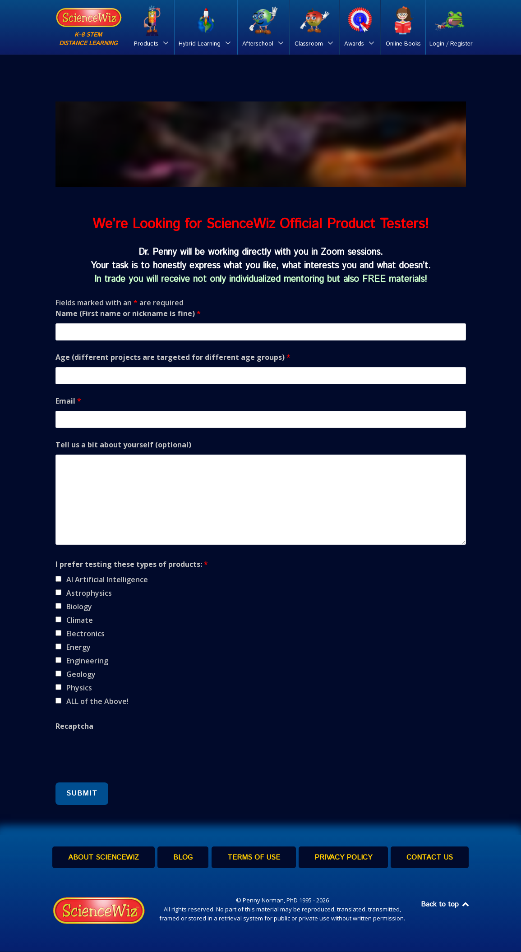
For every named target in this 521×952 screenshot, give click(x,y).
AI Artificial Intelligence (107, 579)
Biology (79, 607)
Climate (79, 620)
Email (68, 401)
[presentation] (124, 753)
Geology (81, 674)
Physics (79, 688)
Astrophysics (89, 593)
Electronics (85, 634)
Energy (78, 647)
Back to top (445, 905)
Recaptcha (74, 726)
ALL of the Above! (97, 701)
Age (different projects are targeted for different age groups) (172, 357)
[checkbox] (58, 579)
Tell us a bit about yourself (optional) (123, 445)
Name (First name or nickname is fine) (128, 313)
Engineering (87, 661)
